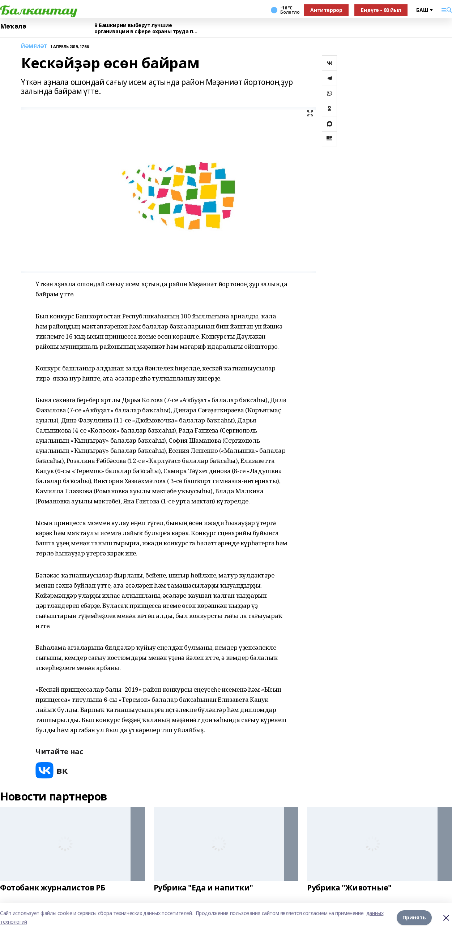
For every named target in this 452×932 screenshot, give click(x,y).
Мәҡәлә (13, 26)
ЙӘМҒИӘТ (34, 46)
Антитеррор (326, 10)
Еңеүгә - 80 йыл (381, 10)
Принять (414, 917)
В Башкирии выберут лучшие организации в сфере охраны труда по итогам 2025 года (145, 28)
